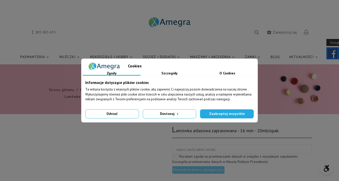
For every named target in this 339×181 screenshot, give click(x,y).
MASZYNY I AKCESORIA (213, 57)
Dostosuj (169, 113)
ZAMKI (253, 57)
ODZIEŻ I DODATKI (162, 57)
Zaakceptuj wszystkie (227, 113)
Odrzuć (112, 113)
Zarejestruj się (282, 32)
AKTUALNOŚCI (304, 57)
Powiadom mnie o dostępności (198, 170)
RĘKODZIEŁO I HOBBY (112, 57)
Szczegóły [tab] (169, 73)
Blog (275, 57)
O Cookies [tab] (227, 73)
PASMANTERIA (35, 57)
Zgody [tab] (112, 73)
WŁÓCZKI (70, 57)
